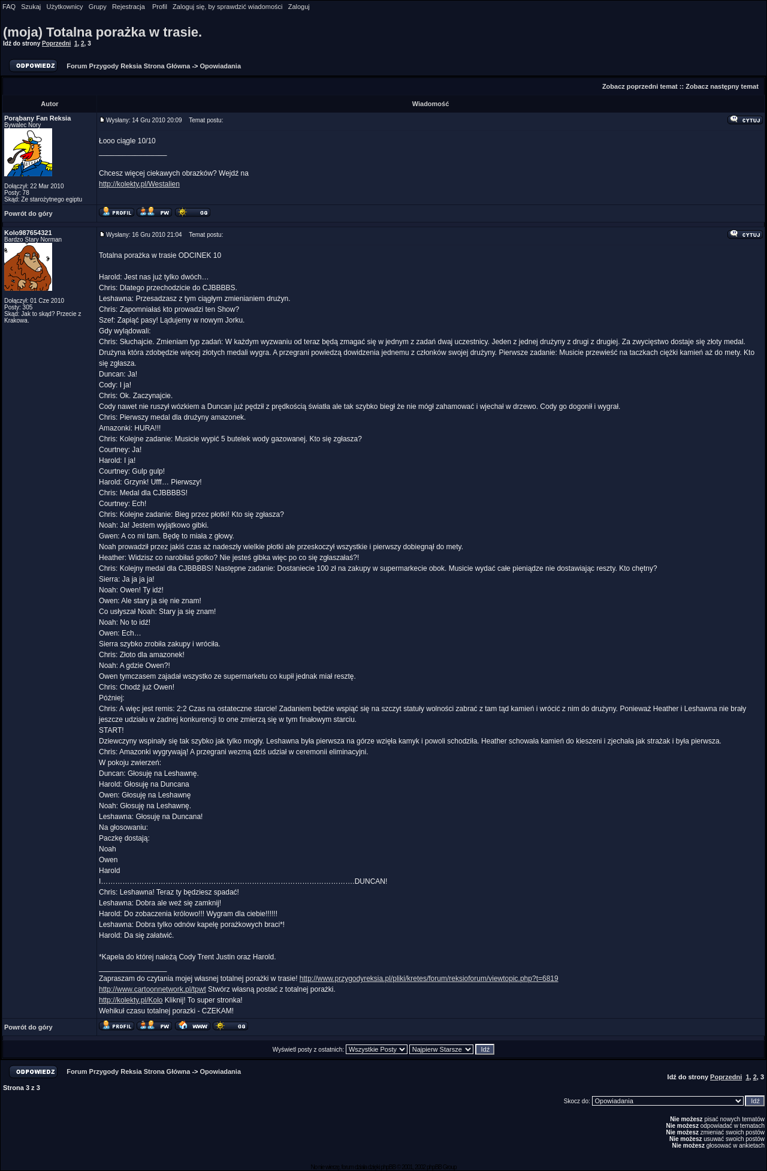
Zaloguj (299, 6)
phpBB (388, 1167)
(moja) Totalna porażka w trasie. (102, 32)
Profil (159, 6)
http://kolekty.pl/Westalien (139, 184)
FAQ (9, 6)
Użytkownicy (64, 6)
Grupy (98, 6)
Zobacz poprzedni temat (640, 86)
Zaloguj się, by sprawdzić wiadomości (227, 6)
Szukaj (31, 6)
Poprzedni (56, 43)
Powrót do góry (28, 213)
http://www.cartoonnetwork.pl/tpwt (152, 989)
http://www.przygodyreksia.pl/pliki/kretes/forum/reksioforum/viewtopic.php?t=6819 (429, 978)
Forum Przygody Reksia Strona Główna (128, 66)
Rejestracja (128, 6)
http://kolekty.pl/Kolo (131, 1000)
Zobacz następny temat (722, 86)
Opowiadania (220, 66)
